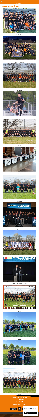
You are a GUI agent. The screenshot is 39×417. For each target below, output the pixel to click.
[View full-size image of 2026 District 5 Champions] (19, 21)
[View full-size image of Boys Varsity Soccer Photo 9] (19, 243)
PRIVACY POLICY (15, 413)
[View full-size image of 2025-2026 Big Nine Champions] (19, 48)
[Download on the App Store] (27, 413)
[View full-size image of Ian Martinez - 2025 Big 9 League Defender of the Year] (19, 104)
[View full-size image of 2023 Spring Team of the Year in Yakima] (19, 215)
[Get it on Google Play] (34, 413)
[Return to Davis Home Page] (1, 1)
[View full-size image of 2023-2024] (19, 160)
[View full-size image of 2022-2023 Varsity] (19, 187)
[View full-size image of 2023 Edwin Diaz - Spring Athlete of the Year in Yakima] (19, 270)
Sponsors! (24, 404)
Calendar (18, 3)
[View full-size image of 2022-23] (19, 297)
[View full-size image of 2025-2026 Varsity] (19, 76)
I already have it (26, 414)
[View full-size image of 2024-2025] (19, 132)
